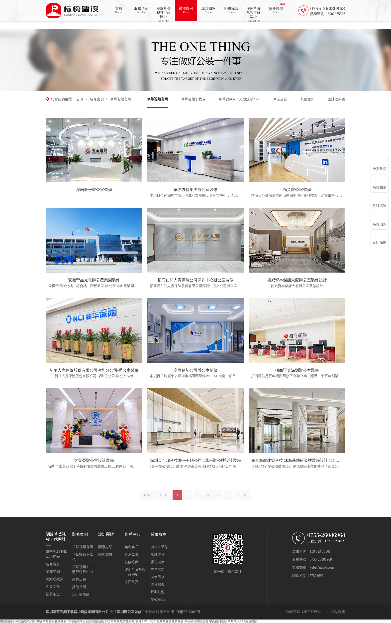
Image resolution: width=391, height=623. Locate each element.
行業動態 (158, 592)
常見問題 (158, 569)
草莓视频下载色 (193, 99)
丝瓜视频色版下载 (98, 621)
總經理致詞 (54, 579)
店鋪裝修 (158, 554)
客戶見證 (131, 554)
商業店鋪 (280, 99)
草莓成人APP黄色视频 (242, 621)
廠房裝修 (158, 562)
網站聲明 (338, 612)
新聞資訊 (230, 10)
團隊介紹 (105, 547)
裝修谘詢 (380, 224)
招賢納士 (53, 594)
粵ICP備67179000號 (186, 612)
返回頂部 (380, 243)
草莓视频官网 (120, 99)
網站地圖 (6, 621)
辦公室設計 (159, 599)
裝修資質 (53, 564)
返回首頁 (131, 582)
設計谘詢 (380, 206)
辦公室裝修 (159, 547)
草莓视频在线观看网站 (27, 621)
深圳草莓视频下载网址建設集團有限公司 (77, 612)
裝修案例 (186, 10)
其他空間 (307, 99)
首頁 (118, 10)
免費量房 (380, 169)
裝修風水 (158, 577)
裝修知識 (158, 584)
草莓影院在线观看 (55, 621)
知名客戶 (131, 547)
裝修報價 (275, 10)
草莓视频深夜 (76, 621)
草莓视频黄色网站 (123, 621)
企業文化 (53, 587)
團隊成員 (105, 554)
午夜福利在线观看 (196, 621)
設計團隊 (208, 10)
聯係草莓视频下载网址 (253, 13)
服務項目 (141, 10)
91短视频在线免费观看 (169, 621)
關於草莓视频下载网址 (163, 13)
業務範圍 (53, 572)
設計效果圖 (336, 99)
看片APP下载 (144, 621)
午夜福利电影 (218, 621)
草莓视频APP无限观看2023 (239, 99)
